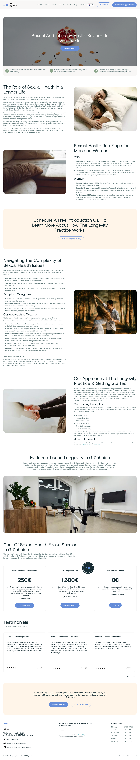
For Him (39, 5)
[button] (128, 676)
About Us (61, 5)
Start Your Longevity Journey (71, 239)
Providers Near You (58, 704)
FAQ (119, 756)
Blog (75, 5)
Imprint (135, 756)
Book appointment (70, 48)
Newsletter (104, 5)
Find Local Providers (81, 704)
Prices (54, 5)
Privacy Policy (81, 735)
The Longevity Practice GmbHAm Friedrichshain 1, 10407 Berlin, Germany (18, 734)
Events (69, 5)
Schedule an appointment (124, 5)
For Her (47, 5)
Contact (82, 5)
